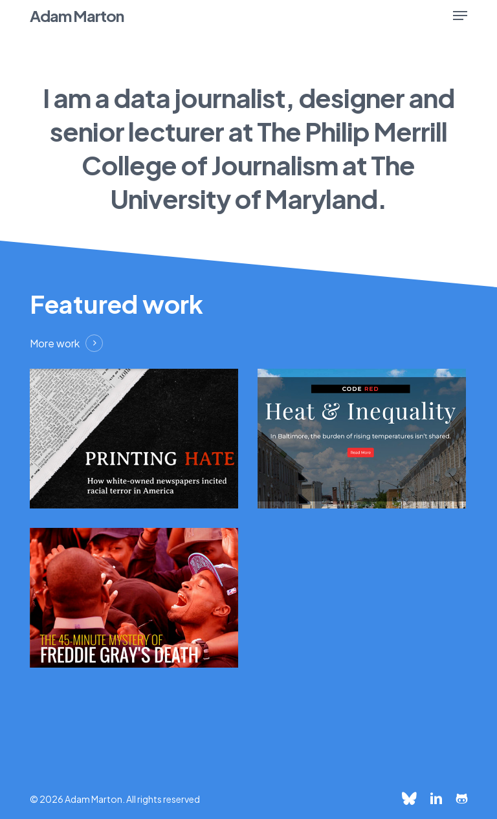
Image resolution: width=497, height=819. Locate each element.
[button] (460, 15)
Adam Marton (77, 15)
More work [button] (55, 343)
